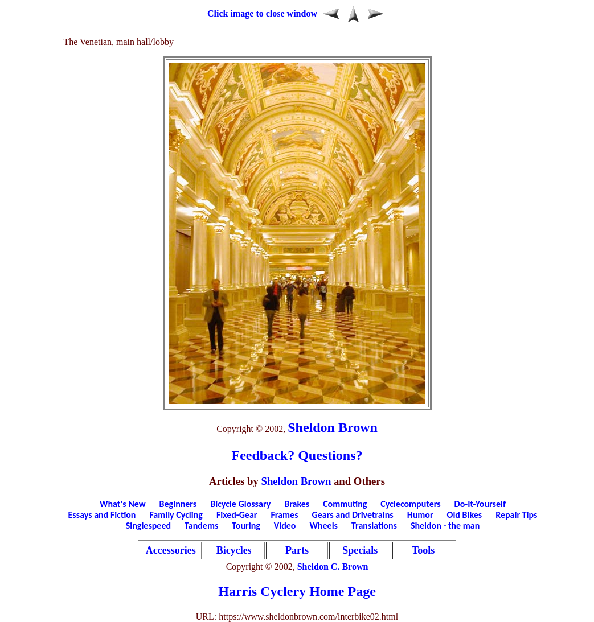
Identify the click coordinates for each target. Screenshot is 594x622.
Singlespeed (148, 525)
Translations (374, 525)
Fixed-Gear (236, 514)
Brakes (296, 504)
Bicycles (234, 550)
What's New (123, 504)
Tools (423, 550)
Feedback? (262, 455)
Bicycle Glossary (240, 504)
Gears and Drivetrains (353, 514)
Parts (297, 550)
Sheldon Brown (333, 427)
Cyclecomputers (410, 504)
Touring (246, 525)
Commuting (345, 504)
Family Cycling (175, 514)
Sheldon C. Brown (332, 566)
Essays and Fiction (102, 514)
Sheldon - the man (445, 525)
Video (285, 525)
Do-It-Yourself (480, 504)
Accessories (171, 550)
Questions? (330, 455)
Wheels (323, 525)
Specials (360, 550)
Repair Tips (516, 514)
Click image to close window (262, 13)
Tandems (201, 525)
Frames (284, 514)
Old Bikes (464, 514)
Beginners (178, 504)
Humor (420, 514)
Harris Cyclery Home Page (297, 591)
